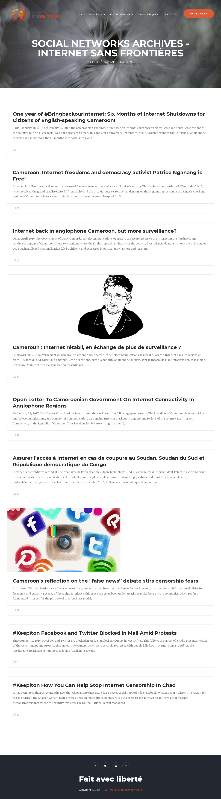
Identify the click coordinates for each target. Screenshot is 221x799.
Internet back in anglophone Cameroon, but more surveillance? (95, 231)
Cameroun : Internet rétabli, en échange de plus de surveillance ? (97, 347)
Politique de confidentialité (125, 789)
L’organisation (91, 14)
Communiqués (147, 14)
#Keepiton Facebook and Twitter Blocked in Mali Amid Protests (95, 633)
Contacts (169, 14)
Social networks (118, 62)
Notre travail (120, 14)
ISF (106, 789)
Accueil (92, 62)
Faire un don (199, 13)
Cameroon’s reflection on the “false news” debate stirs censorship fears (105, 581)
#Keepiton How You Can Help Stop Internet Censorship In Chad (94, 685)
